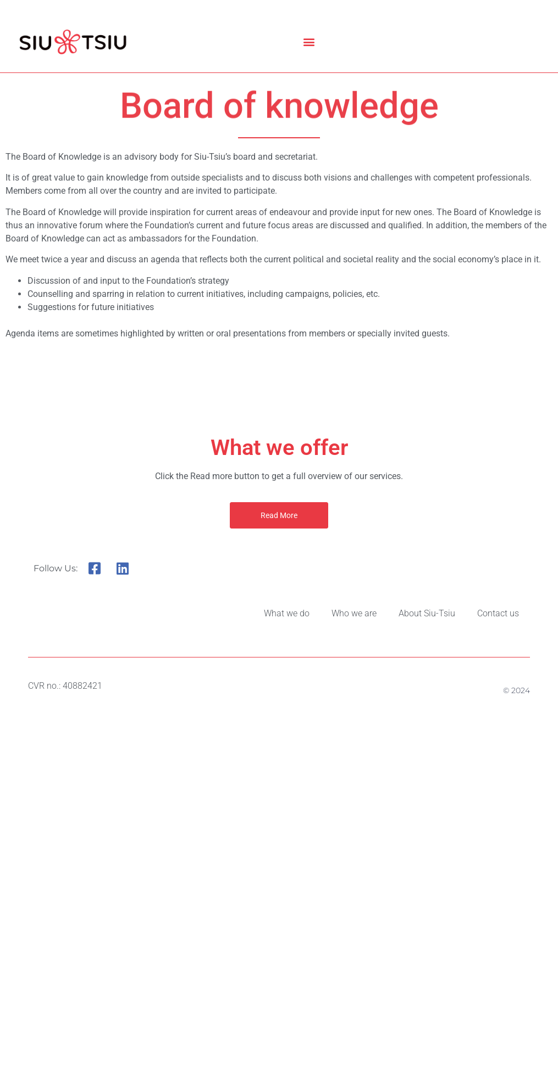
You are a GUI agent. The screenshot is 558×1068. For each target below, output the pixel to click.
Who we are (354, 613)
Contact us (498, 613)
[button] (309, 42)
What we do (287, 613)
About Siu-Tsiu (427, 613)
